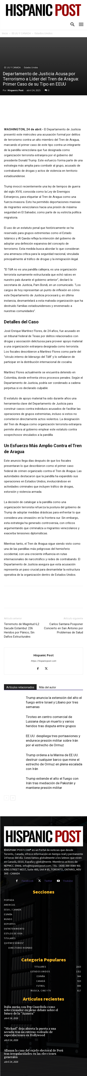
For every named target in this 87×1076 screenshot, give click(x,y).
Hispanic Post (15, 90)
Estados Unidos (43, 33)
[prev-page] (6, 797)
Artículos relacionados (20, 687)
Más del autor (47, 687)
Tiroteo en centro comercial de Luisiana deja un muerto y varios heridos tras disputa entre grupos (51, 721)
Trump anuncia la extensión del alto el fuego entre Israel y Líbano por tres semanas (54, 702)
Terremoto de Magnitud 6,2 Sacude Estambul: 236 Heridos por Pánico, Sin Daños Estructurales (21, 630)
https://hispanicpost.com (43, 661)
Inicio (5, 33)
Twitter (48, 880)
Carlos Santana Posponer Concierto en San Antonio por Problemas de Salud (63, 628)
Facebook (27, 880)
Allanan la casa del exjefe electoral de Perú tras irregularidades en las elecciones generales (33, 1054)
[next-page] (12, 797)
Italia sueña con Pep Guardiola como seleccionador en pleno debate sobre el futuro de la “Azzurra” (31, 1010)
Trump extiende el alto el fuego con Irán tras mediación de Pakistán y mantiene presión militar (52, 783)
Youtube (68, 880)
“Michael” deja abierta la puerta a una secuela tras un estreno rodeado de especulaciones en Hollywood (30, 1032)
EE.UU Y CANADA (21, 33)
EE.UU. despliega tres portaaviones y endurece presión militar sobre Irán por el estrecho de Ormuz (53, 740)
